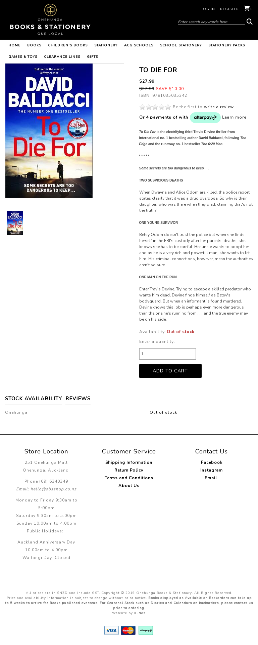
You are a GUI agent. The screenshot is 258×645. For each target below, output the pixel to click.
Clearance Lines (62, 56)
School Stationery (181, 45)
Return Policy (128, 470)
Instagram (211, 470)
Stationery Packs (226, 45)
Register (229, 9)
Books (34, 45)
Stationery (105, 45)
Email (211, 478)
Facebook (211, 462)
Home (14, 45)
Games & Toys (22, 56)
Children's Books (68, 45)
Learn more (234, 117)
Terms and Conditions (129, 478)
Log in (208, 9)
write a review (219, 107)
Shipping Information (128, 462)
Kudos (139, 613)
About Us (129, 485)
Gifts (92, 56)
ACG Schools (138, 45)
